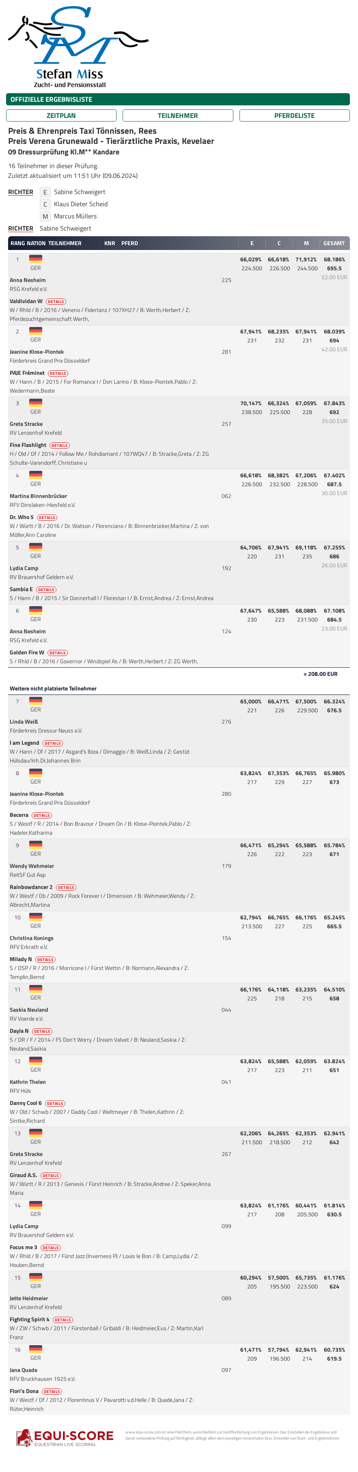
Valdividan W (38, 301)
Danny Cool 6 (38, 1102)
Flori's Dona (36, 1391)
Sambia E (34, 589)
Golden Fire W (39, 652)
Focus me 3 (36, 1247)
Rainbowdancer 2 (44, 886)
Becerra (31, 814)
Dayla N (32, 1030)
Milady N (33, 959)
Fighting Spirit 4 (42, 1319)
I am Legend (37, 742)
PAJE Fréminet (39, 372)
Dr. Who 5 (34, 517)
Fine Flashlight (40, 444)
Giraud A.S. (36, 1175)
